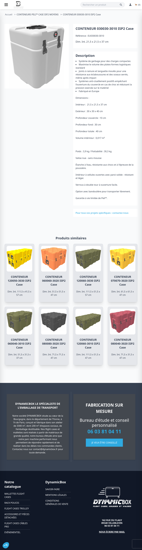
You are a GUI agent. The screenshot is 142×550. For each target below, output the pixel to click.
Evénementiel (12, 532)
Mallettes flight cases (14, 495)
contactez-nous (120, 212)
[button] (5, 545)
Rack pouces (11, 502)
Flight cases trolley (16, 508)
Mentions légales (56, 495)
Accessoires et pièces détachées (16, 516)
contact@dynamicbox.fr (45, 449)
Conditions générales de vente (56, 502)
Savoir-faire (52, 489)
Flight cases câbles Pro (15, 525)
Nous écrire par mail (112, 531)
